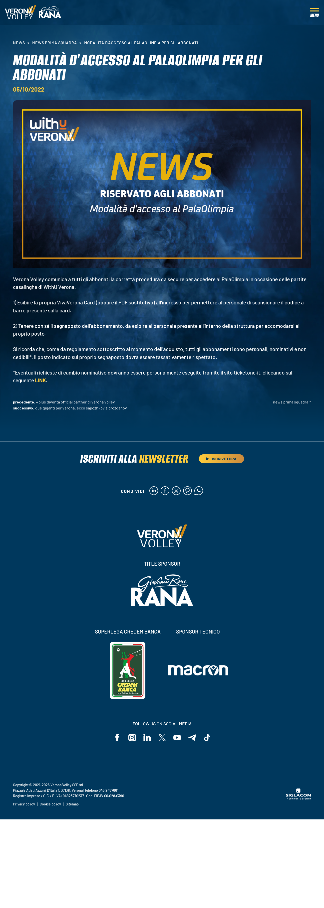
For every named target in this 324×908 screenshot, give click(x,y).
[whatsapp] (198, 491)
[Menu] (314, 12)
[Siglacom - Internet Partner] (298, 798)
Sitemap (72, 804)
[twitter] (176, 491)
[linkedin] (153, 491)
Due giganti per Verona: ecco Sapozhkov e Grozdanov (81, 407)
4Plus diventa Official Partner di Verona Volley (75, 401)
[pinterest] (187, 491)
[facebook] (165, 491)
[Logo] (20, 12)
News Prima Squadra (54, 42)
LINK (40, 380)
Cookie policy (50, 804)
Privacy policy (24, 804)
